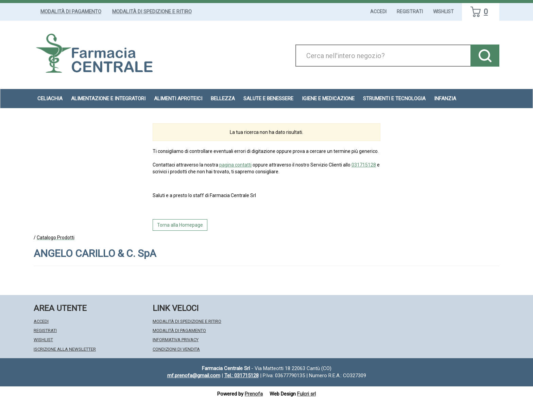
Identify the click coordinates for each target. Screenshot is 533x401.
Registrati (410, 11)
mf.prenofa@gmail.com (193, 375)
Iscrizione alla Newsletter (65, 349)
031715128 (363, 165)
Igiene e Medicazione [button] (328, 98)
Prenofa (254, 394)
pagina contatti (235, 165)
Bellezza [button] (223, 98)
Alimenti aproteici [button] (178, 98)
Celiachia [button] (50, 98)
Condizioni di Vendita (176, 349)
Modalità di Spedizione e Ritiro (152, 11)
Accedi (378, 11)
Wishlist (443, 11)
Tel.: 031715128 (241, 375)
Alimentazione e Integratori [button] (108, 98)
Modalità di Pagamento (70, 11)
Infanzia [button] (445, 98)
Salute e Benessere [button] (268, 98)
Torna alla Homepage (180, 225)
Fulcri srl (306, 394)
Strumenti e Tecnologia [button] (394, 98)
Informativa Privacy (176, 339)
